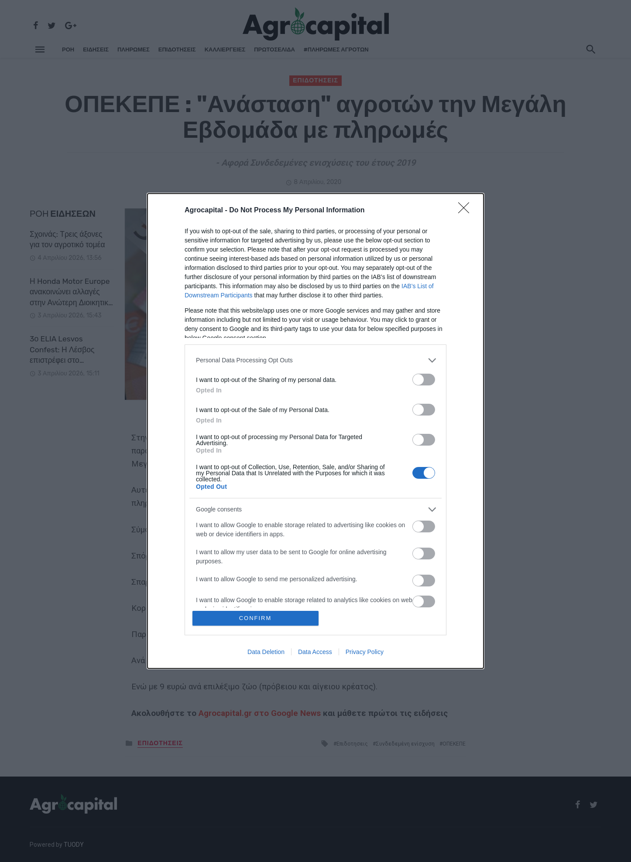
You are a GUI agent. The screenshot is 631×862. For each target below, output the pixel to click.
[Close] (466, 210)
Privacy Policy (365, 651)
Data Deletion (266, 651)
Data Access (315, 651)
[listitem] (315, 360)
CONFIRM (255, 618)
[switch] (423, 379)
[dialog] (315, 431)
